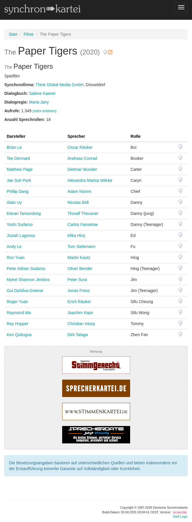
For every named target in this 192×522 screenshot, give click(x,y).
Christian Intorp (81, 323)
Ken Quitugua (19, 334)
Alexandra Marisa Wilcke (89, 180)
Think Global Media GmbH (59, 84)
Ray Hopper (17, 323)
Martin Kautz (78, 257)
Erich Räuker (79, 301)
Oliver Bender (79, 268)
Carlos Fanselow (82, 224)
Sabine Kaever (42, 93)
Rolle (136, 136)
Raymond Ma (19, 312)
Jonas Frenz (78, 290)
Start (13, 34)
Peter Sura (77, 279)
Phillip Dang (17, 191)
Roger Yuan (17, 301)
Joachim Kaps (80, 312)
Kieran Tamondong (24, 213)
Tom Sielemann (81, 246)
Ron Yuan (15, 257)
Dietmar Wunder (82, 169)
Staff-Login (180, 516)
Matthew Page (20, 169)
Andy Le (14, 246)
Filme (28, 34)
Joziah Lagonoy (21, 235)
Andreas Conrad (82, 158)
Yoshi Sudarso (20, 224)
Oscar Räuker (79, 147)
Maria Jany (39, 102)
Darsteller (16, 136)
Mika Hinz (76, 235)
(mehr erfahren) (45, 111)
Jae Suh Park (19, 180)
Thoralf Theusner (82, 213)
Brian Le (14, 147)
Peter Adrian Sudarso (26, 268)
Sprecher (76, 136)
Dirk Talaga (77, 334)
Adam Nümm (79, 191)
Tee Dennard (18, 158)
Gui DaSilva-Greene (25, 290)
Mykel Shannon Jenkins (28, 279)
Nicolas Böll (78, 202)
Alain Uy (14, 202)
